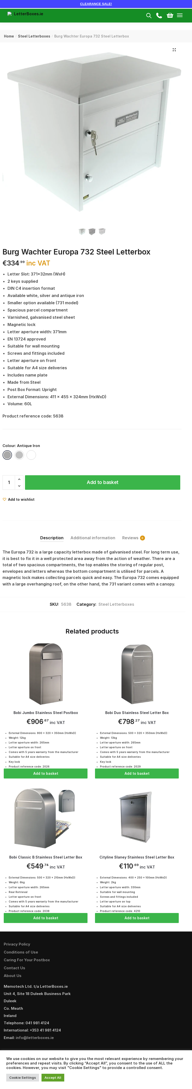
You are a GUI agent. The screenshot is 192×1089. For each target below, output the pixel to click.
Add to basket (102, 482)
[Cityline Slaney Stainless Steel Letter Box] (137, 818)
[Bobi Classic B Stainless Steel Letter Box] (46, 818)
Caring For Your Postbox (27, 960)
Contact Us (14, 968)
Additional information (92, 537)
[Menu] (184, 15)
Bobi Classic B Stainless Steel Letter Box (45, 858)
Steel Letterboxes (34, 36)
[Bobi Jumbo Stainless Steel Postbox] (46, 673)
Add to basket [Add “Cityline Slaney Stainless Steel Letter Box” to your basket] (137, 918)
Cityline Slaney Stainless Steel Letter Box (137, 858)
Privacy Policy (17, 944)
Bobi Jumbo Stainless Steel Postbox (46, 712)
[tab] (52, 534)
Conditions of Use (21, 952)
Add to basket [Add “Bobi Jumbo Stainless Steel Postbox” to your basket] (45, 773)
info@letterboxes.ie (35, 1038)
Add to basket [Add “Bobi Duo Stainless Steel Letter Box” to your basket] (137, 773)
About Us (13, 976)
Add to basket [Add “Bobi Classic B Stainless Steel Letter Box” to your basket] (45, 918)
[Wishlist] (18, 499)
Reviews (130, 537)
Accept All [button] (52, 1078)
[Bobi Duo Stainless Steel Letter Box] (137, 673)
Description (52, 537)
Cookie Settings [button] (22, 1078)
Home (9, 36)
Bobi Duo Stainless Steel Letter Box (137, 712)
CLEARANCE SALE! (96, 4)
